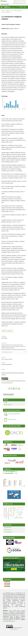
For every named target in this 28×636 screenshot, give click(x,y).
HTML (10, 331)
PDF (5, 331)
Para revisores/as (8, 532)
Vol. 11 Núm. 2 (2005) (16, 10)
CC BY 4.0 (15, 629)
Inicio (2, 10)
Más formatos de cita (7, 352)
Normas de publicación (14, 414)
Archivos (8, 10)
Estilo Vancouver (12, 419)
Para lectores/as (7, 527)
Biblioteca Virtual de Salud (20, 1)
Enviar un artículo (8, 394)
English (5, 402)
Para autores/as (7, 529)
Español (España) (8, 404)
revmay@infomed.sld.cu (9, 621)
